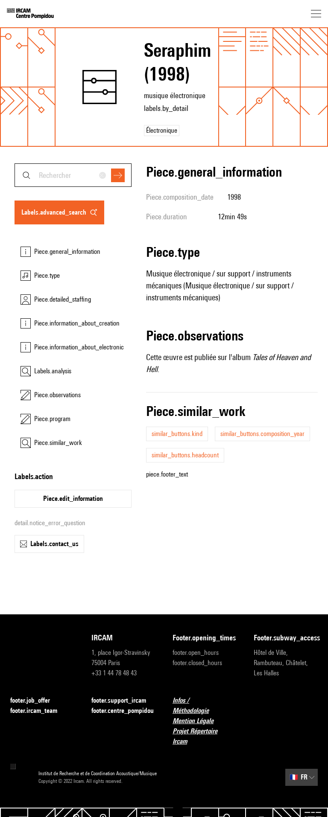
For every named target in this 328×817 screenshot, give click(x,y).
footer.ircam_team (38, 711)
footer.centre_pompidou (122, 711)
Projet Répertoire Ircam (205, 736)
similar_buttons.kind (177, 434)
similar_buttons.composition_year (262, 434)
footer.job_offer (35, 700)
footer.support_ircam (123, 700)
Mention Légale (198, 721)
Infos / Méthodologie (205, 705)
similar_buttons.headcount (185, 455)
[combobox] (73, 175)
